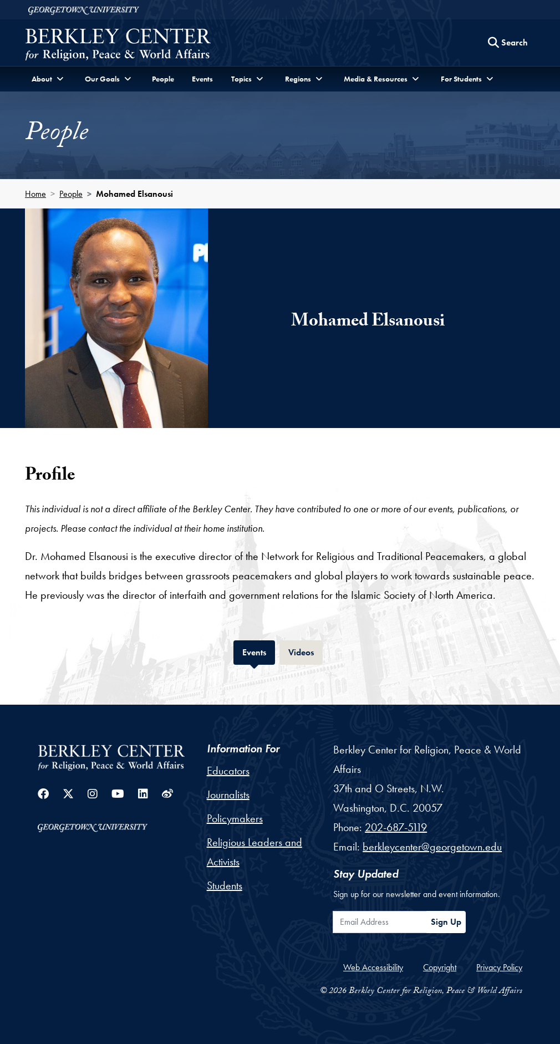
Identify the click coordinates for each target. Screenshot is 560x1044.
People (163, 79)
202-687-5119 (396, 827)
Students (224, 885)
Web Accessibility (373, 967)
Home (35, 194)
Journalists (228, 794)
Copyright (439, 967)
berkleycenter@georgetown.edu (432, 846)
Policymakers (235, 818)
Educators (228, 770)
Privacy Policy (499, 967)
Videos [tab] (305, 651)
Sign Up (446, 922)
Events (202, 79)
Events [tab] (258, 651)
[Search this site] (508, 42)
